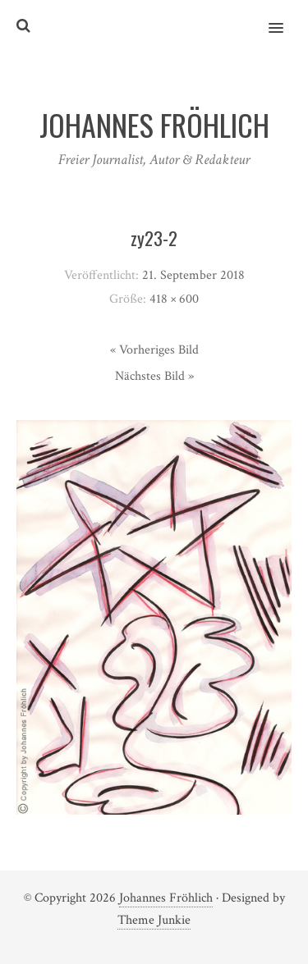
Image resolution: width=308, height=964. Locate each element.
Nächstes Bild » (154, 376)
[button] (285, 17)
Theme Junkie (154, 920)
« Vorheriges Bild (154, 350)
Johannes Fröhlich (166, 898)
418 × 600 (174, 299)
